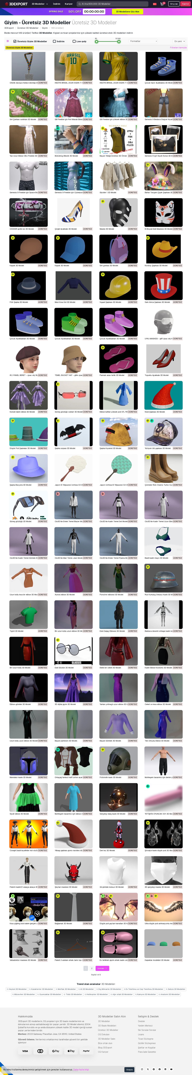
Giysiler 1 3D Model (108, 192)
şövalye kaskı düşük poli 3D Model (160, 850)
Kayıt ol (185, 4)
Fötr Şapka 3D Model (19, 302)
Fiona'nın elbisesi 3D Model (111, 594)
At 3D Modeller (86, 989)
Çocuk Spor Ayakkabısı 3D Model (159, 83)
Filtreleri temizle (178, 47)
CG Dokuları (103, 1034)
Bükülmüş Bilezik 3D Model (66, 156)
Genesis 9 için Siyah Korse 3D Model (161, 156)
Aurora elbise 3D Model (65, 594)
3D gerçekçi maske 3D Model (157, 887)
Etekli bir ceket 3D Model (110, 667)
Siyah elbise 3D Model (19, 814)
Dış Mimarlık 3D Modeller (108, 989)
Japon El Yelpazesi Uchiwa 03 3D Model (72, 485)
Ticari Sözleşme (145, 1038)
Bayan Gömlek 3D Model (110, 741)
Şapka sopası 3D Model (65, 448)
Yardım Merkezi (145, 1025)
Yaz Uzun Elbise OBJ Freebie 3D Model (26, 156)
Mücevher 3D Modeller (23, 994)
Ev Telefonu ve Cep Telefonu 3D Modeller (143, 989)
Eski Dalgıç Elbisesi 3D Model (112, 631)
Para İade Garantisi (147, 1052)
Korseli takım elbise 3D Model (22, 412)
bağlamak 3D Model (63, 923)
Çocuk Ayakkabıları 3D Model (22, 338)
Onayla (129, 1069)
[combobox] (143, 41)
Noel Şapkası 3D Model (155, 412)
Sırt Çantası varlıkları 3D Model (23, 119)
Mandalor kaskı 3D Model (20, 777)
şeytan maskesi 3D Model (66, 887)
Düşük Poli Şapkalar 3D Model (23, 448)
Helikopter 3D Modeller (96, 994)
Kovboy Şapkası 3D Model (156, 265)
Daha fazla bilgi (81, 1069)
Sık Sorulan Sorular (147, 1030)
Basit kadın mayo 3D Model (156, 558)
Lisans (141, 1034)
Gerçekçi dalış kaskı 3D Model (112, 814)
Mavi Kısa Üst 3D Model (65, 302)
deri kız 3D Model (107, 850)
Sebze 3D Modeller (175, 989)
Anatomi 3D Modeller (169, 994)
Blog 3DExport (105, 1047)
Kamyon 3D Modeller (145, 994)
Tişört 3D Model (16, 631)
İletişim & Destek (148, 1016)
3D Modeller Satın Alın (112, 1016)
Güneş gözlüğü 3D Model (20, 521)
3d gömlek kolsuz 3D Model (112, 887)
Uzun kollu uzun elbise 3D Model (24, 741)
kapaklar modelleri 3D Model (157, 960)
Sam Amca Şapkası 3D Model (157, 302)
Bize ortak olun (105, 1043)
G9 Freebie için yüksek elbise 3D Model (117, 119)
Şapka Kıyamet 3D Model (110, 448)
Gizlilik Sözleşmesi (147, 1043)
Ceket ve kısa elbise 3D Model (158, 704)
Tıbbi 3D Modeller (73, 994)
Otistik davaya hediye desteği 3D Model (27, 83)
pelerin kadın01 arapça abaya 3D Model (27, 887)
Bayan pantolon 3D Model (66, 741)
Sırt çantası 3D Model (109, 265)
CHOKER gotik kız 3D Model (22, 229)
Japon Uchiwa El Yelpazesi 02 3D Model (117, 485)
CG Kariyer (103, 1052)
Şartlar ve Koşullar (147, 1047)
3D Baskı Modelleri (107, 1025)
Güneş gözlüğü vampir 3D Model (69, 412)
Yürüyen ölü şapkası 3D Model (158, 448)
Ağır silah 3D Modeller (121, 994)
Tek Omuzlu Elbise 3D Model (157, 741)
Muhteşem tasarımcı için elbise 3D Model (72, 814)
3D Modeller (104, 1021)
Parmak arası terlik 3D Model (112, 375)
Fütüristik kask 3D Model (110, 777)
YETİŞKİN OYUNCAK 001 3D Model (160, 814)
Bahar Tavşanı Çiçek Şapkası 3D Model (162, 192)
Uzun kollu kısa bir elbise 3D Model (25, 594)
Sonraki (102, 968)
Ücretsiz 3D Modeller (108, 1030)
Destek (141, 1021)
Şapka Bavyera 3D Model (20, 485)
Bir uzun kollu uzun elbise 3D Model (70, 631)
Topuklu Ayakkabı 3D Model (157, 375)
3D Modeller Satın (106, 1038)
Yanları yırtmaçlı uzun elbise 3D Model (116, 704)
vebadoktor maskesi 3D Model (23, 960)
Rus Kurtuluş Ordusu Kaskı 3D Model (160, 594)
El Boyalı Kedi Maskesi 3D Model (159, 229)
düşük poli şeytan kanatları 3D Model (116, 923)
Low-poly (79, 41)
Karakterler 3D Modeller (41, 989)
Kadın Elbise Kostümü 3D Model (158, 667)
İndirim (59, 41)
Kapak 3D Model (17, 265)
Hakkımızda (25, 1016)
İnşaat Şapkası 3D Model (110, 302)
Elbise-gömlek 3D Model (20, 704)
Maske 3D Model (107, 229)
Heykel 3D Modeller (17, 989)
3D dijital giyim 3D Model (65, 704)
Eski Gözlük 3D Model (64, 667)
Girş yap (174, 4)
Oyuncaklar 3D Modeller (49, 994)
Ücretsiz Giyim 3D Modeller (30, 41)
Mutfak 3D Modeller (66, 989)
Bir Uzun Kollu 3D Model (20, 667)
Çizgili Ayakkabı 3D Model (66, 229)
